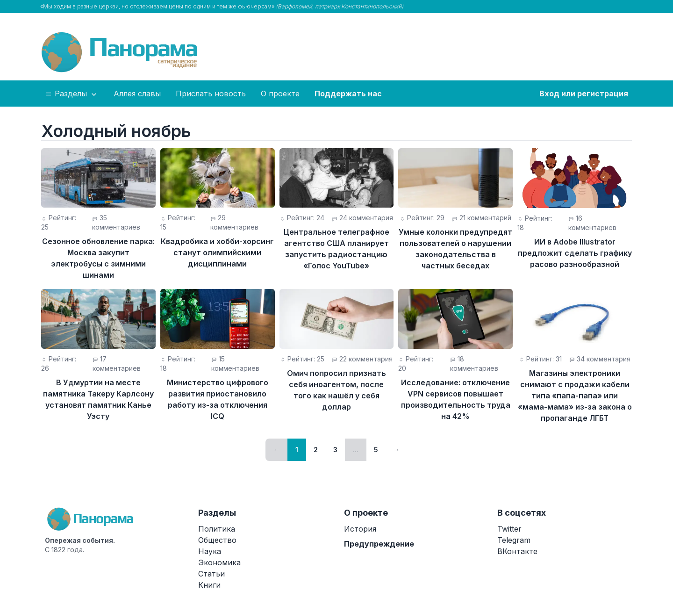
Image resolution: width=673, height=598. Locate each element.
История (360, 528)
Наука (209, 551)
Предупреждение (379, 543)
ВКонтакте (517, 551)
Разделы (72, 94)
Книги (209, 585)
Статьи (211, 573)
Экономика (219, 562)
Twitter (509, 528)
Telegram (513, 540)
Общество (217, 540)
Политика (216, 528)
